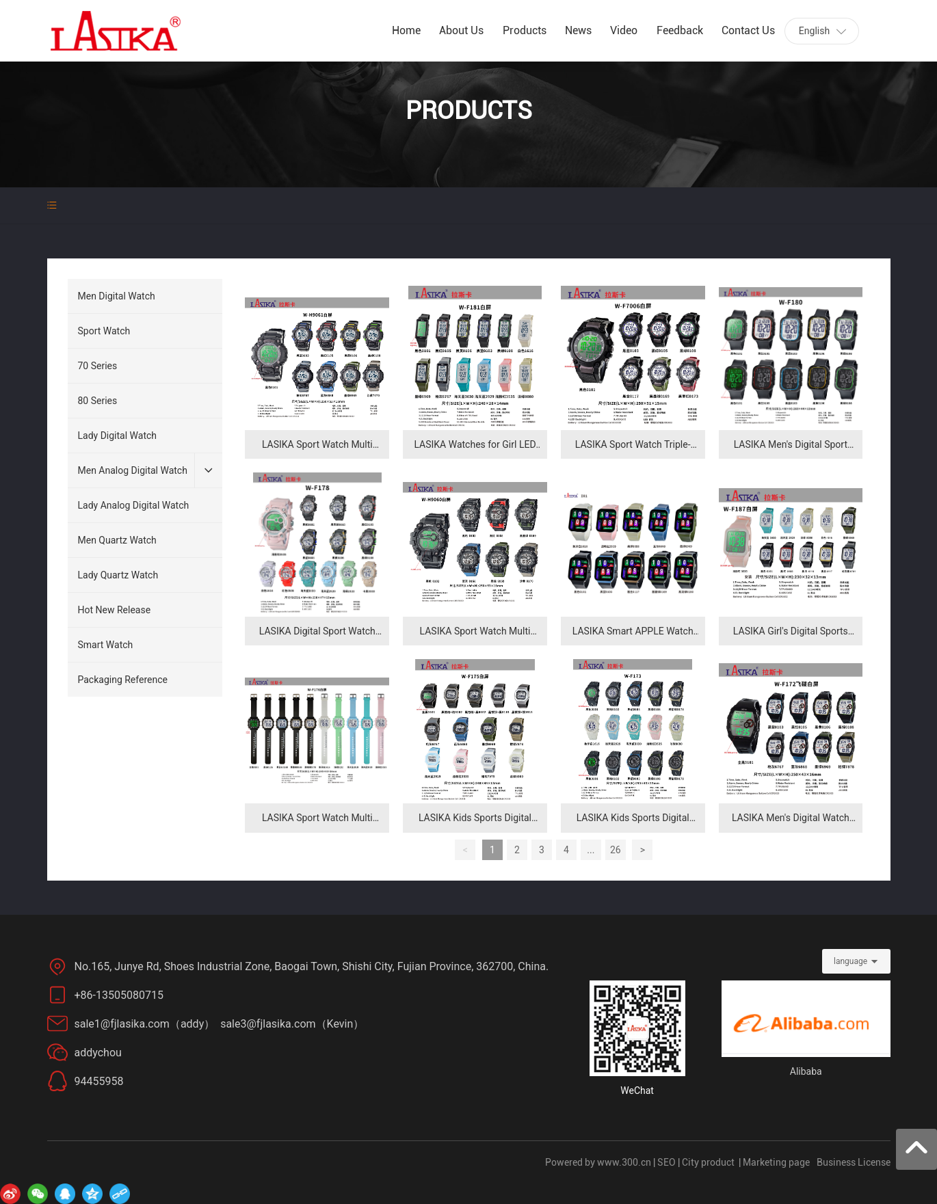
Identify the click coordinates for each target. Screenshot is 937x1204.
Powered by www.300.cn (598, 1162)
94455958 (99, 1081)
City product (708, 1162)
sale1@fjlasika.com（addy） (146, 1023)
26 (615, 849)
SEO (666, 1162)
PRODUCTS (469, 110)
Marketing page (776, 1162)
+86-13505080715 (122, 995)
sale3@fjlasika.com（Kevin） (292, 1023)
